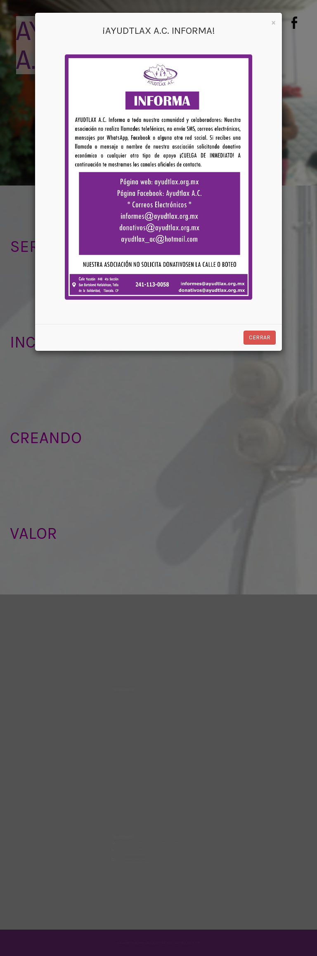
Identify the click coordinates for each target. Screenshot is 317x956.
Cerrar (259, 337)
